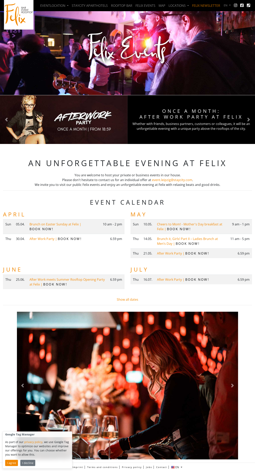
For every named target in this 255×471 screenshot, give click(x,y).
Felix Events (145, 5)
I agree (11, 463)
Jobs (149, 467)
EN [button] (226, 5)
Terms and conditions (102, 467)
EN (175, 467)
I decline (27, 463)
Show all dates (127, 299)
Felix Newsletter (206, 5)
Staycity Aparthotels (90, 5)
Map (162, 5)
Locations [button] (177, 5)
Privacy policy (132, 467)
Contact (161, 467)
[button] (6, 119)
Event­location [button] (53, 5)
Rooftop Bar (121, 5)
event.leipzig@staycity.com (172, 180)
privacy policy (33, 442)
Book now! (41, 229)
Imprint (78, 467)
